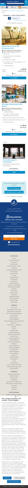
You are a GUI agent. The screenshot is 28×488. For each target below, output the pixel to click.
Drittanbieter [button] (22, 486)
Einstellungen (19, 478)
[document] (14, 437)
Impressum (5, 486)
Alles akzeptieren (14, 481)
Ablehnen (7, 478)
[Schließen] (26, 396)
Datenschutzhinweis (13, 486)
